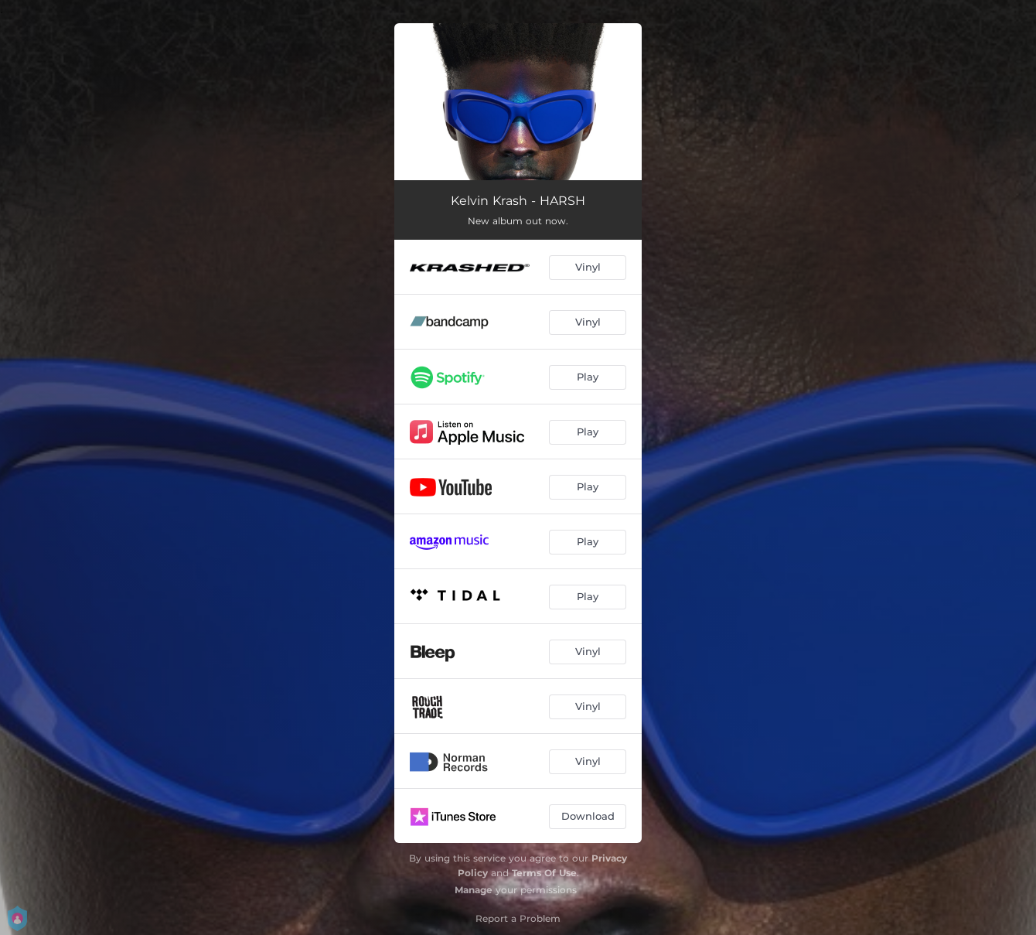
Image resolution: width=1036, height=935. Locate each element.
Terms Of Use (544, 873)
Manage (473, 890)
